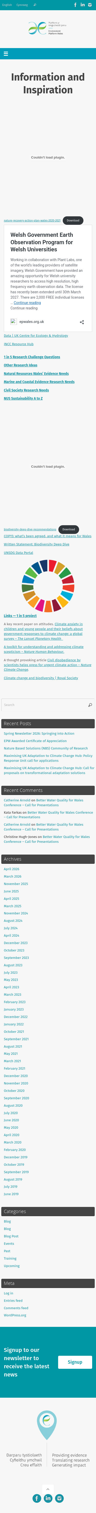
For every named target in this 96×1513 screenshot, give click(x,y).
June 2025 (11, 891)
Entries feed (13, 1300)
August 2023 (13, 965)
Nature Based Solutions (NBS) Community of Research (46, 748)
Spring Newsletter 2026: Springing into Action (39, 733)
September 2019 (16, 1172)
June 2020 (11, 1120)
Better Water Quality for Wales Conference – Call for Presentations (43, 802)
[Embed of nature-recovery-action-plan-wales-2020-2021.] (48, 157)
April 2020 (11, 1135)
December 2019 (15, 1157)
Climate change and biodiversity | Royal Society (41, 678)
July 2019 (10, 1186)
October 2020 (14, 1091)
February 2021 (14, 1068)
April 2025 (11, 898)
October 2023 (14, 950)
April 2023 (11, 987)
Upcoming (11, 1266)
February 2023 (15, 1002)
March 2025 (12, 906)
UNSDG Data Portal (18, 553)
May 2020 (11, 1127)
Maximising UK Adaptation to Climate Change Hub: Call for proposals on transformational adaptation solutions (49, 770)
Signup (75, 1362)
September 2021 (16, 1039)
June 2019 (11, 1194)
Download (73, 220)
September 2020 (16, 1098)
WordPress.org (15, 1315)
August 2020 (13, 1105)
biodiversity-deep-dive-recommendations (30, 529)
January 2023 (14, 1009)
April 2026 (11, 869)
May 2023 (11, 980)
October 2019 (14, 1164)
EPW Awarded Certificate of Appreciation (35, 741)
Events (9, 1243)
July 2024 (11, 928)
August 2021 (13, 1046)
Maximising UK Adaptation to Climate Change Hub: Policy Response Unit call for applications (48, 758)
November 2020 (16, 1083)
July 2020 (11, 1113)
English (7, 5)
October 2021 (14, 1031)
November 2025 (16, 884)
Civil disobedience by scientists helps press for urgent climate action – (47, 665)
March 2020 (13, 1142)
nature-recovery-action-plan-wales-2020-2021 (32, 220)
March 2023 (12, 994)
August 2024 (13, 920)
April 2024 (11, 935)
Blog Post (11, 1236)
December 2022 (16, 1017)
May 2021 (11, 1053)
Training (10, 1258)
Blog (7, 1221)
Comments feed (16, 1308)
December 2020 (16, 1076)
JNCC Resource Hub (19, 344)
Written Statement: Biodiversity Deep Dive (36, 544)
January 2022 (14, 1024)
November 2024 (16, 913)
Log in (8, 1293)
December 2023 (16, 943)
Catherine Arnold (17, 800)
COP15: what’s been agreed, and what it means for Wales (47, 536)
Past (7, 1251)
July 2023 (10, 972)
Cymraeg (22, 5)
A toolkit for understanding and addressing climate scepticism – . (43, 649)
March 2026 (13, 876)
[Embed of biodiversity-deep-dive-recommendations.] (48, 466)
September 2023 (16, 958)
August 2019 (13, 1179)
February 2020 (15, 1150)
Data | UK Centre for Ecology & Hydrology (36, 335)
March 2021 (12, 1061)
